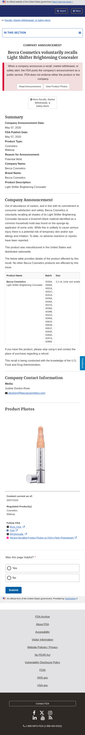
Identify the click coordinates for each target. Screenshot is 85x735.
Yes (14, 568)
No (14, 577)
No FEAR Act (42, 655)
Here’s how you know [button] (62, 2)
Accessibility (42, 632)
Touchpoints (70, 598)
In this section (15, 32)
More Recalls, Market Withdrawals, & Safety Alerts (42, 102)
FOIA (42, 670)
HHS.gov (42, 677)
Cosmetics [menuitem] (12, 510)
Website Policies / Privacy (42, 647)
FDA (12, 530)
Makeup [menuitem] (11, 514)
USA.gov (42, 685)
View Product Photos (56, 86)
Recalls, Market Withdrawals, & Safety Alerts (27, 20)
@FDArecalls (17, 534)
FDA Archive (42, 616)
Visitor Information (42, 639)
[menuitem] (42, 499)
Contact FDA (42, 703)
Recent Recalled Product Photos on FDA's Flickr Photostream (42, 537)
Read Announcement (30, 86)
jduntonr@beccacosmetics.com (26, 393)
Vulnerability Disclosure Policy (42, 662)
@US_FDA (16, 527)
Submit (13, 590)
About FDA (42, 624)
